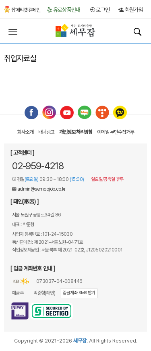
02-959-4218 (38, 166)
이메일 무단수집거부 (115, 132)
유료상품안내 (63, 9)
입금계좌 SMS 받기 (78, 292)
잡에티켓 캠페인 (22, 10)
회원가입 (130, 9)
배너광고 (46, 132)
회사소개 (25, 132)
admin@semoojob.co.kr (41, 189)
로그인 (100, 9)
